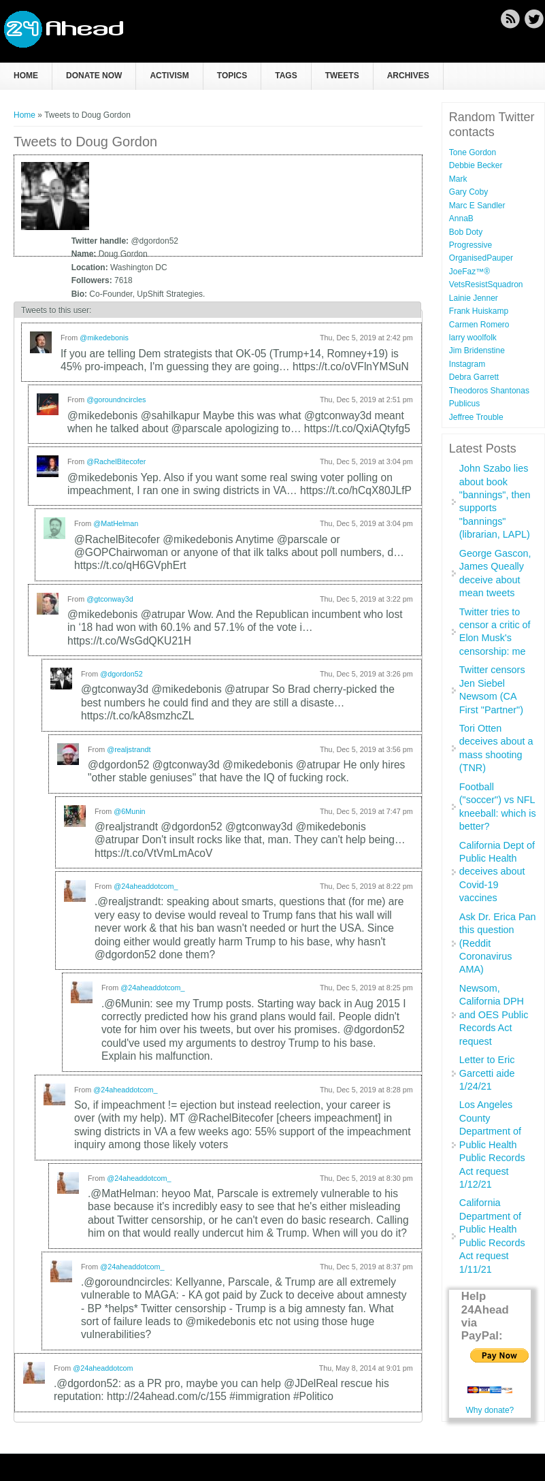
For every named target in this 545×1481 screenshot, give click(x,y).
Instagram (467, 364)
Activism (169, 75)
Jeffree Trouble (476, 417)
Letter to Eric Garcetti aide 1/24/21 (487, 1073)
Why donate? (490, 1410)
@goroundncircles (116, 399)
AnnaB (461, 218)
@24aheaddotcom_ (146, 886)
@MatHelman (115, 523)
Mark (458, 179)
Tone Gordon (472, 152)
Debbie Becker (476, 165)
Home (26, 75)
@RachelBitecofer (116, 461)
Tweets (342, 75)
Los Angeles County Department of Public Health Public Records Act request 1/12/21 (492, 1144)
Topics (232, 75)
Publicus (464, 403)
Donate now (94, 75)
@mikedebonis (104, 337)
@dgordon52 (121, 674)
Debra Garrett (474, 377)
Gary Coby (468, 192)
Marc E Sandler (477, 205)
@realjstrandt (128, 749)
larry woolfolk (473, 337)
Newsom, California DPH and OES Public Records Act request (494, 1015)
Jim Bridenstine (477, 350)
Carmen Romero (479, 324)
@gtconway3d (109, 599)
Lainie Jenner (473, 298)
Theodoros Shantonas (489, 390)
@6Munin (129, 811)
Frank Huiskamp (478, 311)
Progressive (470, 245)
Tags (286, 75)
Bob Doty (465, 232)
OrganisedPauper (481, 258)
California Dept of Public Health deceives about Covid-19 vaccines (497, 872)
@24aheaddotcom (103, 1368)
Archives (408, 75)
